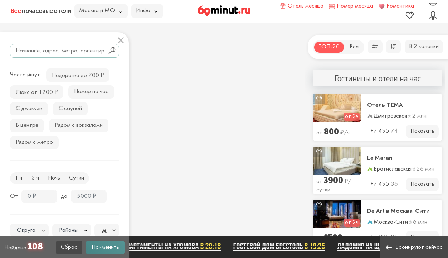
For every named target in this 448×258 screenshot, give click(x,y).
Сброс (69, 247)
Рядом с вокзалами (79, 125)
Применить (105, 247)
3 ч (35, 178)
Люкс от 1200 (37, 91)
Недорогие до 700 (78, 74)
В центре (27, 125)
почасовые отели (41, 10)
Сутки (76, 178)
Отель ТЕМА (385, 105)
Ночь (54, 178)
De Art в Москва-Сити (398, 211)
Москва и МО (100, 11)
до (64, 196)
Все (354, 47)
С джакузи (29, 108)
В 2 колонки (424, 46)
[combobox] (29, 230)
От (14, 196)
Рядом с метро (34, 142)
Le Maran (380, 158)
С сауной (70, 108)
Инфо (146, 11)
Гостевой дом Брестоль (281, 246)
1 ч (18, 178)
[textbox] (29, 230)
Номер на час (91, 92)
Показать (422, 131)
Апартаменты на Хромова (174, 246)
